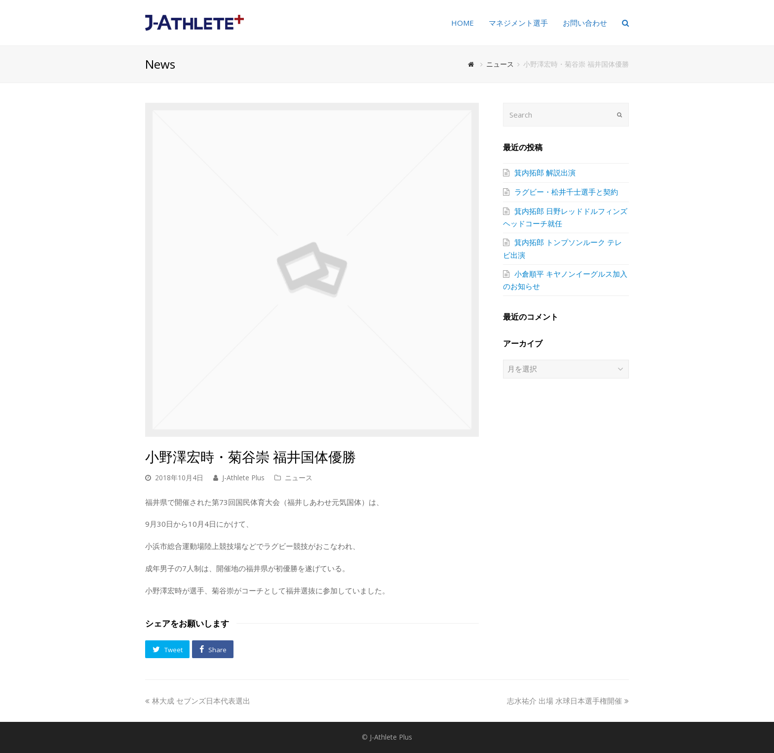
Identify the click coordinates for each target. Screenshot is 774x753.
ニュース (298, 477)
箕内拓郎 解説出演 (545, 172)
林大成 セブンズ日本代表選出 (197, 701)
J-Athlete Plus (243, 477)
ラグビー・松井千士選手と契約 (566, 192)
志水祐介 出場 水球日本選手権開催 (568, 701)
